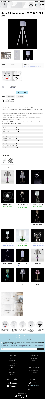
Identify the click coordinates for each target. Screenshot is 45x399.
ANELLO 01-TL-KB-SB (37, 185)
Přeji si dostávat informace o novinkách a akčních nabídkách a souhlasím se (23, 331)
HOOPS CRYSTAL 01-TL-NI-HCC (22, 205)
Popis (3, 96)
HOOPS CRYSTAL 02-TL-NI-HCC (22, 284)
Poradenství (12, 362)
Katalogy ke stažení (33, 346)
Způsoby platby (11, 346)
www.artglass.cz (35, 377)
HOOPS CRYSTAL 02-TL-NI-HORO (37, 284)
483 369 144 (35, 370)
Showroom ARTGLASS (11, 353)
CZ (35, 1)
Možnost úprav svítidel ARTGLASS (11, 351)
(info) (40, 66)
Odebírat (40, 336)
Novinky (2, 397)
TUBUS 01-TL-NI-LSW (22, 263)
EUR (43, 1)
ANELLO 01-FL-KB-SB (7, 263)
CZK (41, 1)
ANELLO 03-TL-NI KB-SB (7, 204)
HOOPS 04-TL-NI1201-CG (7, 283)
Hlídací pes (20, 96)
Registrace (33, 348)
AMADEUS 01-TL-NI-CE (22, 185)
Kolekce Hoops (22, 92)
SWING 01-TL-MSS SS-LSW (37, 204)
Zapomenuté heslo (33, 363)
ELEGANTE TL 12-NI (7, 185)
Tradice (11, 355)
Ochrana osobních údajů (33, 360)
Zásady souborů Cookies (33, 362)
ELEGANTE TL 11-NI (37, 263)
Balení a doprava (12, 360)
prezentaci (24, 115)
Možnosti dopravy (12, 348)
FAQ (33, 351)
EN (37, 1)
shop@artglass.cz (13, 86)
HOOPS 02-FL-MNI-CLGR (37, 224)
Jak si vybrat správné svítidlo (33, 358)
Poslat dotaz (11, 96)
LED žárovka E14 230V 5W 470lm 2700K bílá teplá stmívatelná (10, 160)
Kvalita (12, 358)
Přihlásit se (10, 1)
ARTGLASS (13, 64)
